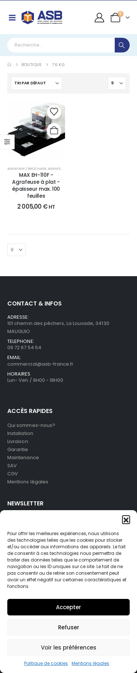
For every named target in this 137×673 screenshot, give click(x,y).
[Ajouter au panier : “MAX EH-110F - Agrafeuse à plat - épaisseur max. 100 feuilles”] (54, 130)
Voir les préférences (68, 647)
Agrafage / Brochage (26, 168)
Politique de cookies (46, 663)
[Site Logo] (42, 17)
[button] (126, 519)
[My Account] (99, 17)
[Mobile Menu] (12, 18)
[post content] (36, 130)
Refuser (68, 627)
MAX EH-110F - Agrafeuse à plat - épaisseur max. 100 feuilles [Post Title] (36, 185)
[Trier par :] (36, 83)
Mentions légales (90, 663)
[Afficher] (117, 83)
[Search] (122, 45)
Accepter (68, 607)
